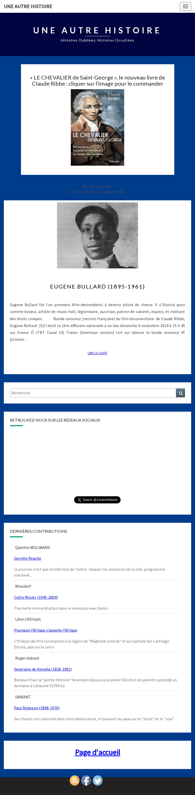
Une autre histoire (28, 6)
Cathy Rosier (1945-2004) (36, 597)
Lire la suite (99, 352)
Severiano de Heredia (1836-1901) (43, 669)
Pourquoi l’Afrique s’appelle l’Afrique (45, 630)
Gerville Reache (27, 558)
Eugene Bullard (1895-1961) (97, 286)
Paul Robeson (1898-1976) (37, 707)
